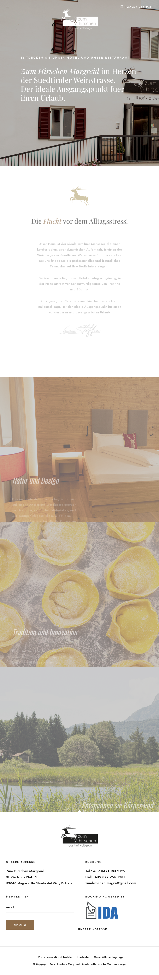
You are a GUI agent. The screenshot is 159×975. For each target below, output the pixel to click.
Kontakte (83, 957)
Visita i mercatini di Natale (55, 957)
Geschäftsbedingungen (109, 957)
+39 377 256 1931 (139, 7)
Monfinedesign (116, 964)
